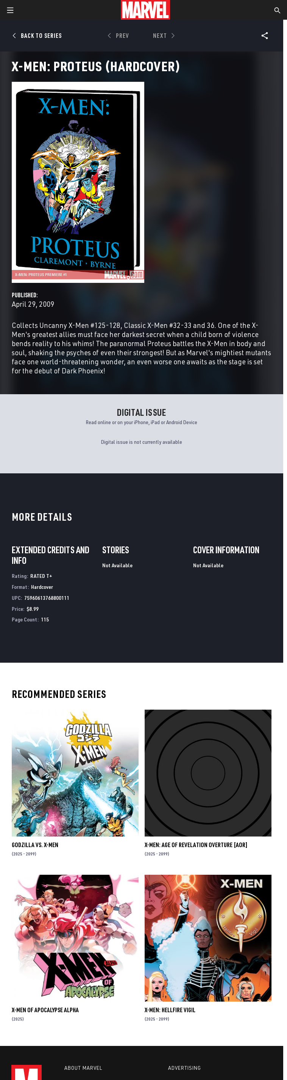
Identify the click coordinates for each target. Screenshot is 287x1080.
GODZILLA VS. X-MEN (35, 845)
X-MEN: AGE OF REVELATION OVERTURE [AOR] (196, 845)
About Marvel (83, 1068)
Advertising (184, 1068)
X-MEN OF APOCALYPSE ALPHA (45, 1010)
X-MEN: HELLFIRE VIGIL (170, 1010)
